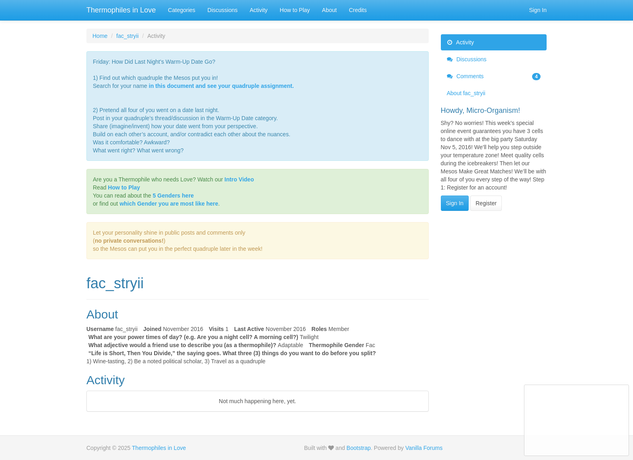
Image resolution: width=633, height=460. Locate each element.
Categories (181, 10)
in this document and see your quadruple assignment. (221, 86)
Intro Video (239, 179)
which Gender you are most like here (168, 203)
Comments (494, 76)
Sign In (538, 10)
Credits (358, 10)
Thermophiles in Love (121, 10)
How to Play (295, 10)
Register (486, 203)
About (329, 10)
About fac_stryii (466, 93)
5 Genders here (173, 195)
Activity (259, 10)
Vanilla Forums (423, 448)
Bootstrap (358, 448)
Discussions (223, 10)
